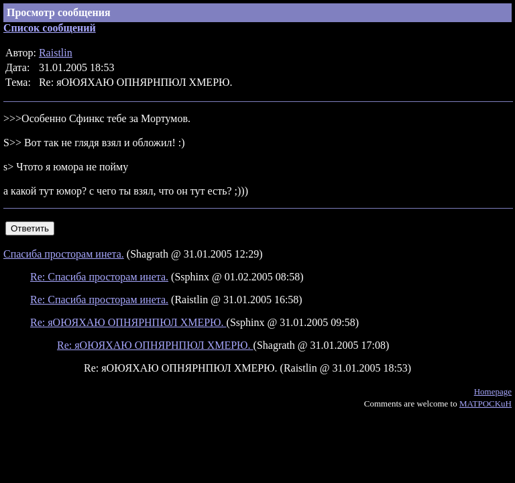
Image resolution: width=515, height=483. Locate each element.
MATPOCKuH (485, 403)
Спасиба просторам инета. (63, 254)
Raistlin (55, 52)
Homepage (493, 391)
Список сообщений (49, 28)
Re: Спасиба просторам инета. (99, 276)
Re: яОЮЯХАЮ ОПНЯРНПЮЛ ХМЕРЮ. (128, 322)
